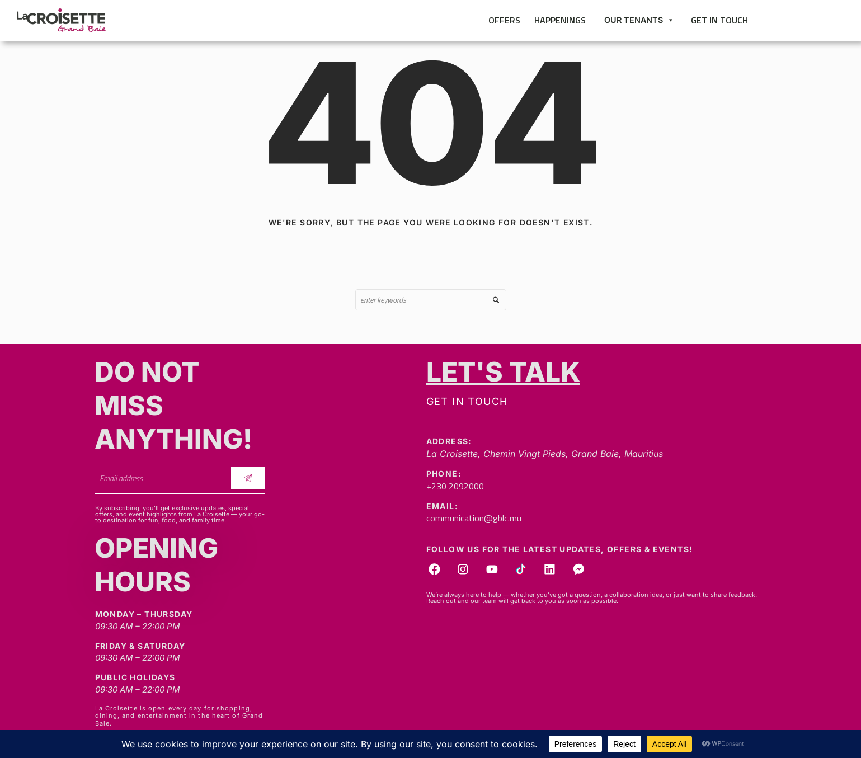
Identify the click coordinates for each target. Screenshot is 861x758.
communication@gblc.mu (473, 518)
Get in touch (719, 20)
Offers (504, 20)
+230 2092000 (455, 486)
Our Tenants (639, 20)
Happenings (560, 20)
